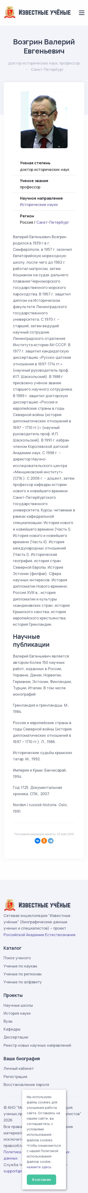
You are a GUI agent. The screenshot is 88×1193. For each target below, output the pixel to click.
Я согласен (41, 1179)
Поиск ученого (17, 957)
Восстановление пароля (26, 1084)
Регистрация (15, 1076)
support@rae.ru (17, 1171)
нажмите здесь (39, 1167)
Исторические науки (39, 204)
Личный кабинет (19, 1068)
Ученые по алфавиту (23, 982)
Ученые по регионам (23, 974)
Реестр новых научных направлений (37, 1045)
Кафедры (12, 1029)
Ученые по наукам (20, 966)
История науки (17, 1013)
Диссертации (16, 1037)
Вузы (8, 1021)
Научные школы (18, 1005)
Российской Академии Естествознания (39, 934)
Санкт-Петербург (52, 222)
